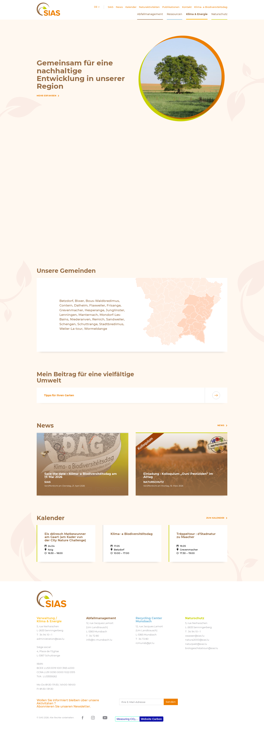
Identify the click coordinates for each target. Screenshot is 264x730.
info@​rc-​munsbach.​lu (99, 639)
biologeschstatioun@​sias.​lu (201, 648)
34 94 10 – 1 (46, 634)
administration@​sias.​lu (50, 638)
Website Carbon (151, 718)
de (96, 6)
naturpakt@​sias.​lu (196, 643)
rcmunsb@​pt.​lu (145, 643)
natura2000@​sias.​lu (197, 639)
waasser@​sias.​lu (194, 635)
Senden (171, 701)
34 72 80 (94, 635)
